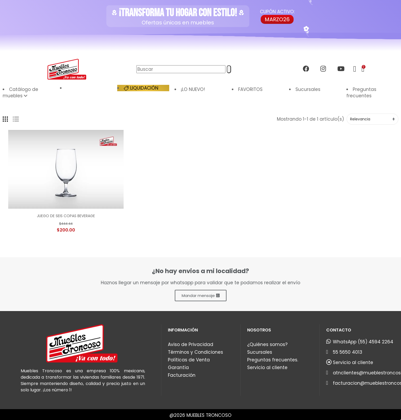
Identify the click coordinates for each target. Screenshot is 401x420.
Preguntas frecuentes (361, 92)
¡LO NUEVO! (193, 89)
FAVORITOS (250, 89)
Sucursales (307, 89)
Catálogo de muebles (20, 92)
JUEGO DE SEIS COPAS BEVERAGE (66, 215)
